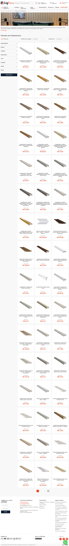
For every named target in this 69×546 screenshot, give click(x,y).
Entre (42, 2)
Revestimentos (42, 7)
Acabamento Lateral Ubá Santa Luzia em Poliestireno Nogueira (26, 145)
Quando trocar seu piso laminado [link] (60, 529)
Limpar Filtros (9, 74)
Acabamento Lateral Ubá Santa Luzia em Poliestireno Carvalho (26, 480)
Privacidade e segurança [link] (61, 507)
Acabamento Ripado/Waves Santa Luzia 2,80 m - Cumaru (60, 426)
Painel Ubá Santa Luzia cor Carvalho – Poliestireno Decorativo (26, 344)
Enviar (5, 511)
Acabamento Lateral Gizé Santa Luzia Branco (26, 61)
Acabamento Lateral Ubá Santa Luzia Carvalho (26, 453)
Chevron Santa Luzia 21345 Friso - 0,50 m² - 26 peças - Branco (43, 232)
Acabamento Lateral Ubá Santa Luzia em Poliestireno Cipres (60, 316)
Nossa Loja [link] (42, 508)
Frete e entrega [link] (59, 503)
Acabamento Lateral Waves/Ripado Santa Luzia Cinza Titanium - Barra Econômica (25, 204)
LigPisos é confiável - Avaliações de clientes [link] (47, 503)
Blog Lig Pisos (42, 504)
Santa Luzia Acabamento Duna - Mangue (43, 453)
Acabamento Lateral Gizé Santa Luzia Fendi (26, 288)
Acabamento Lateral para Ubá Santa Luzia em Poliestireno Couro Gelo (25, 174)
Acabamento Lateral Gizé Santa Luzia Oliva (43, 426)
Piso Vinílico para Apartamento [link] (59, 526)
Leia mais (4, 30)
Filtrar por (4, 39)
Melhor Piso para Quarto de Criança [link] (61, 513)
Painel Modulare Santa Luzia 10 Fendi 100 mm (26, 426)
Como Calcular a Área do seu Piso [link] (61, 509)
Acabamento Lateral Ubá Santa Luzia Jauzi (26, 117)
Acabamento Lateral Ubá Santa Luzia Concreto (60, 343)
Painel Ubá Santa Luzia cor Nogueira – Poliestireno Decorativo (26, 260)
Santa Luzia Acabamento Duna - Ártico (43, 399)
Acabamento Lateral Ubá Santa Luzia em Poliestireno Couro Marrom (60, 61)
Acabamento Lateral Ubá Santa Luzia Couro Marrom (43, 260)
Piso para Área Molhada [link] (60, 522)
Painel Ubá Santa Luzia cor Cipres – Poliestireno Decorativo (26, 371)
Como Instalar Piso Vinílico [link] (61, 511)
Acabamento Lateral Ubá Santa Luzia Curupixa (43, 89)
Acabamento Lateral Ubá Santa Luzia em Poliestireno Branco (60, 260)
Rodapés (17, 7)
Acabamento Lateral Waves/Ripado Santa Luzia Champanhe (43, 61)
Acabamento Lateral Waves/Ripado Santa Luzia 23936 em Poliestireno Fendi (60, 203)
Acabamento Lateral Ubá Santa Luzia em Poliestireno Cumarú (26, 89)
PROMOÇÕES (64, 7)
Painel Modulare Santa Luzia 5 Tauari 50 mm (60, 480)
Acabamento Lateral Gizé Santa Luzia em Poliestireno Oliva (26, 316)
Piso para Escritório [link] (59, 524)
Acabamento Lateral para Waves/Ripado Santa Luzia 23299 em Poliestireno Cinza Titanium (43, 204)
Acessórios (51, 7)
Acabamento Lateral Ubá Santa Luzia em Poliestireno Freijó (60, 89)
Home (2, 11)
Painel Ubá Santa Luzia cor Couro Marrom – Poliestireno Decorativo (60, 232)
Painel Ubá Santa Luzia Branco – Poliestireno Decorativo (43, 480)
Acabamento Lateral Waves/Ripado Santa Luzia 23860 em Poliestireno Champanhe (60, 146)
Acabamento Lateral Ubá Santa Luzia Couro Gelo (26, 399)
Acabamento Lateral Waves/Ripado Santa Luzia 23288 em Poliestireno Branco (43, 146)
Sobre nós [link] (41, 506)
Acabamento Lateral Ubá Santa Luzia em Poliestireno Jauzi (43, 117)
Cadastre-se (44, 3)
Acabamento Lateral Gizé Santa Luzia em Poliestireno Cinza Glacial (43, 371)
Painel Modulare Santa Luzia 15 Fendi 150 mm (60, 453)
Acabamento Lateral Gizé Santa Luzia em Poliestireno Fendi (43, 344)
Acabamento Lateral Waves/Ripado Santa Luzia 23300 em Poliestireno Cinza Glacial (60, 175)
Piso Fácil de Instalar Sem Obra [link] (61, 516)
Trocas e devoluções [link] (60, 505)
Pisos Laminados (23, 8)
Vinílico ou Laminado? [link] (60, 531)
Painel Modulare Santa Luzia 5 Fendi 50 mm (60, 399)
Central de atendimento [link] (60, 502)
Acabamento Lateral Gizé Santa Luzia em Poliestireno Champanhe (43, 316)
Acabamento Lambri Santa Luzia (43, 288)
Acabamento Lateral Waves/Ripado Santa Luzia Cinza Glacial (43, 174)
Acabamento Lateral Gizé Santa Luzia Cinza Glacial (60, 371)
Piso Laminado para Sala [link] (61, 518)
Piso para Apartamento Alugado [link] (60, 520)
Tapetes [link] (57, 7)
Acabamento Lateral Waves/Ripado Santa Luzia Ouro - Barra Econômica (25, 232)
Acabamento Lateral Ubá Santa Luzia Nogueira (60, 117)
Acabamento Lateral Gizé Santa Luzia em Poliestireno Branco (60, 288)
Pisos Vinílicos (32, 8)
